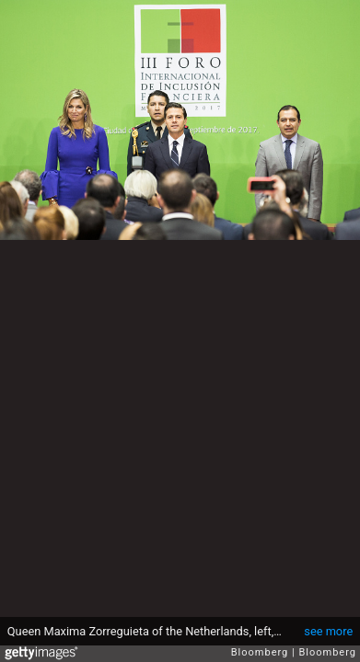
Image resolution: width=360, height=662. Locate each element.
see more (328, 631)
